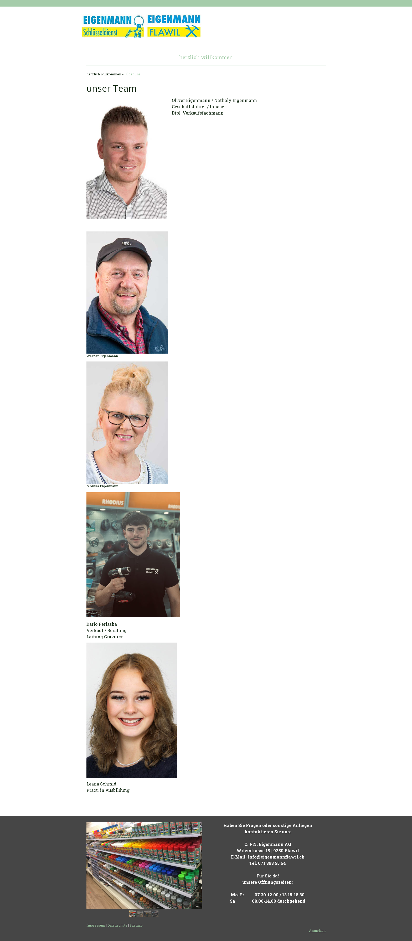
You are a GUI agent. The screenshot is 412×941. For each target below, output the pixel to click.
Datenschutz (117, 925)
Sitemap (136, 925)
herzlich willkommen (206, 57)
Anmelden (317, 930)
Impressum (95, 925)
